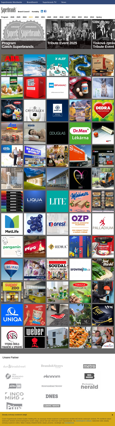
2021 (43, 17)
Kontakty (35, 12)
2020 (49, 17)
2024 (24, 17)
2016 (73, 17)
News (63, 2)
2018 (61, 17)
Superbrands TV (49, 2)
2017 (67, 17)
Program (4, 17)
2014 (86, 17)
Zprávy (99, 17)
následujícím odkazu (84, 421)
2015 (80, 17)
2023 (31, 17)
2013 (92, 17)
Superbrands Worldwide (11, 2)
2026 (12, 17)
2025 (18, 17)
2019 (55, 17)
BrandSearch (32, 2)
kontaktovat (69, 423)
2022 (37, 17)
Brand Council (23, 12)
